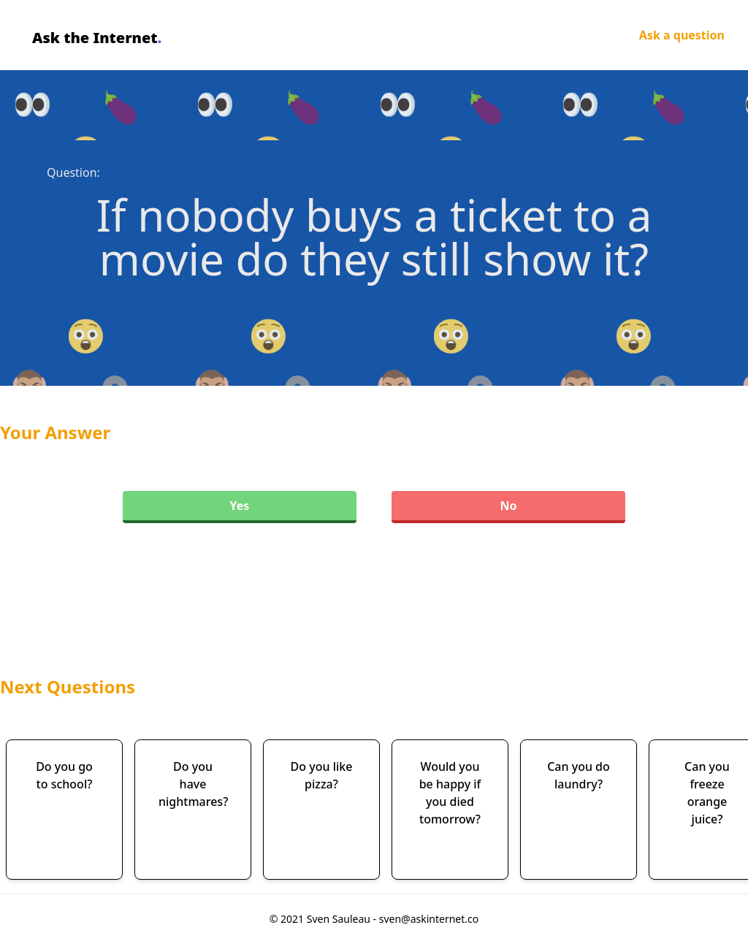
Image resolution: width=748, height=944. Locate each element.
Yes (240, 506)
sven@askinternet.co (429, 919)
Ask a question (682, 35)
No (508, 506)
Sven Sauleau (340, 919)
